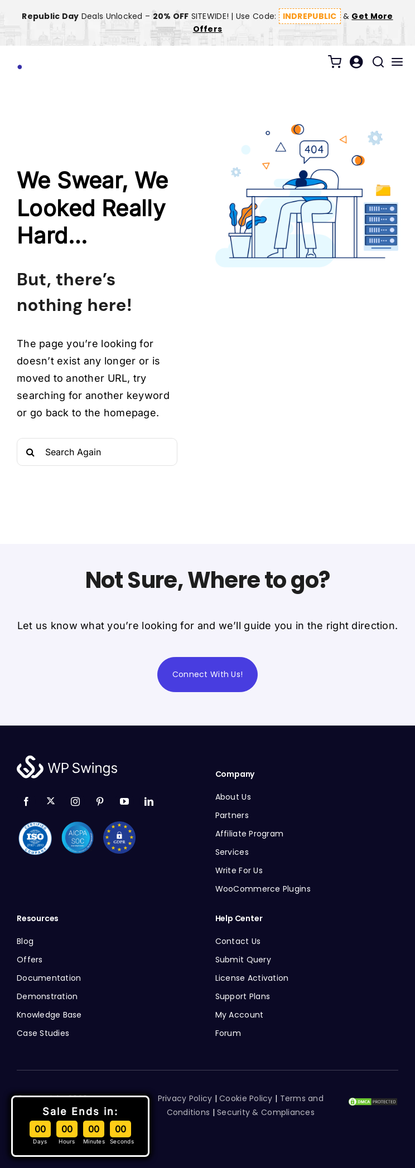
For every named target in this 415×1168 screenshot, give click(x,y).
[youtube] (124, 801)
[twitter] (50, 801)
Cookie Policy (246, 1098)
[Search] (31, 452)
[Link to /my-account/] (356, 62)
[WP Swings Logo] (55, 56)
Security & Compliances (266, 1112)
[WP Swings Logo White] (67, 758)
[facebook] (26, 801)
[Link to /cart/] (334, 62)
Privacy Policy (185, 1098)
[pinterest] (99, 801)
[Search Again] (97, 452)
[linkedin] (148, 801)
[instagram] (75, 801)
